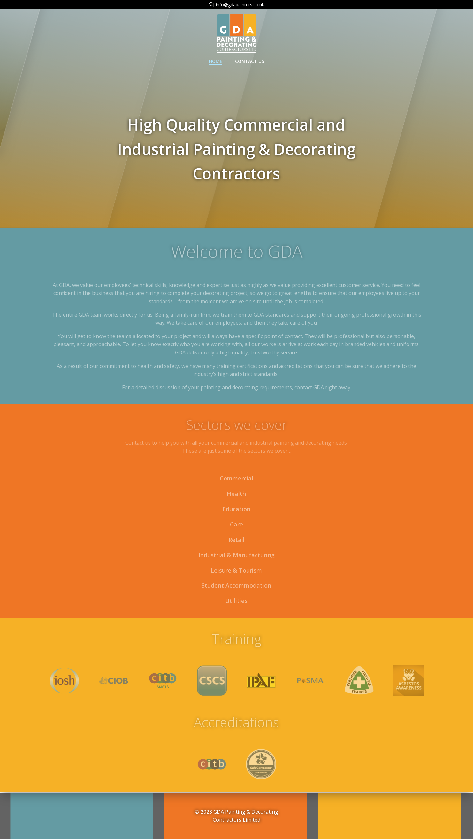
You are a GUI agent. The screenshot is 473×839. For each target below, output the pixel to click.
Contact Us (249, 61)
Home (215, 61)
